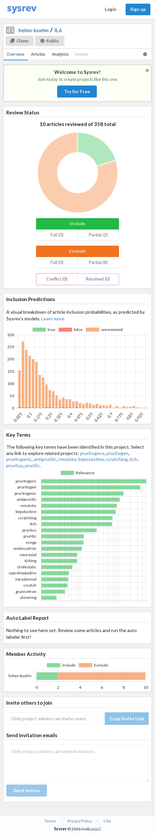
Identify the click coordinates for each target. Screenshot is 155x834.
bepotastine (91, 459)
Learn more (52, 318)
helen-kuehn (34, 30)
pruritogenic (19, 459)
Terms (50, 820)
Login (110, 9)
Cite (107, 820)
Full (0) (57, 234)
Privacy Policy (79, 820)
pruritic (32, 465)
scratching (117, 459)
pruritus (14, 465)
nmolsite (67, 459)
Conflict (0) (56, 279)
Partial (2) (98, 234)
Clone (19, 41)
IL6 (58, 30)
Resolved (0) (98, 279)
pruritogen (117, 453)
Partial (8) (98, 262)
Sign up (138, 9)
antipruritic (45, 459)
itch (133, 459)
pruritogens (92, 453)
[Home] (22, 9)
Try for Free (77, 91)
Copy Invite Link (126, 718)
